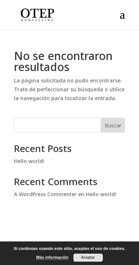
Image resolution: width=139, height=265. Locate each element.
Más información (52, 257)
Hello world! (29, 161)
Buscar (113, 125)
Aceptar (88, 257)
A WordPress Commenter (45, 194)
